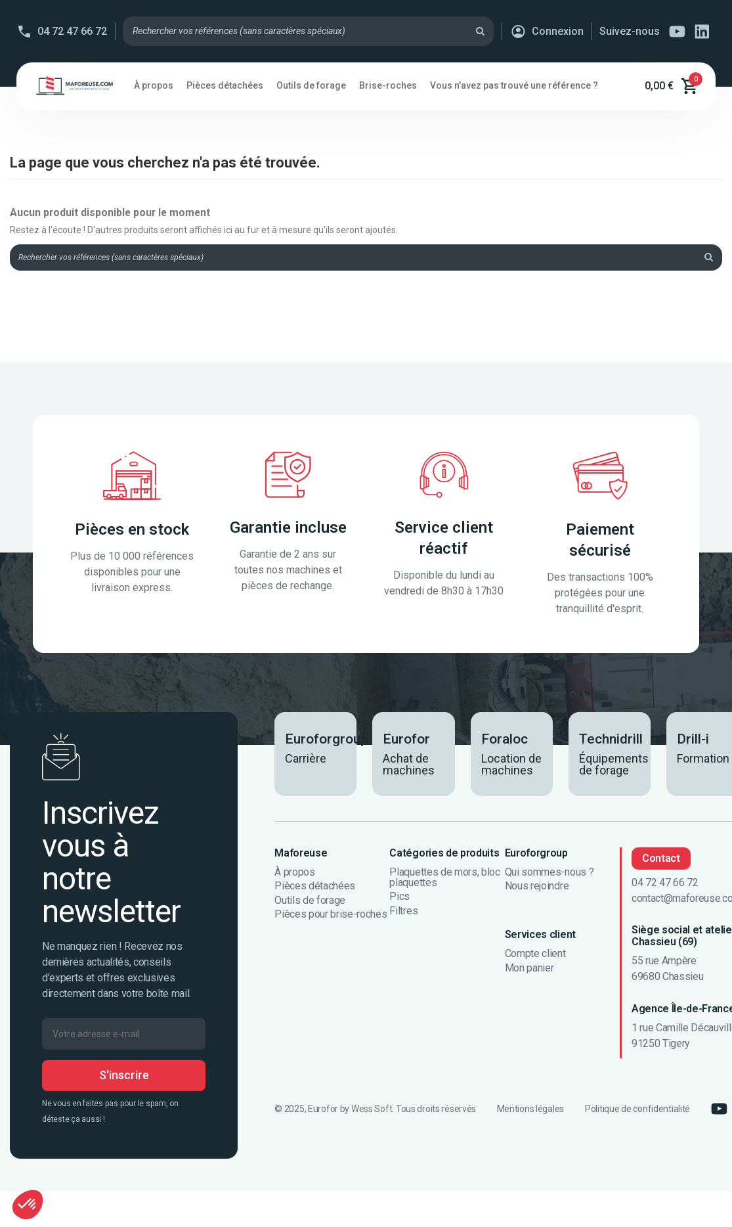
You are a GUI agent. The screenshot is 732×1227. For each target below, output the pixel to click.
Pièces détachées (314, 890)
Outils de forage (309, 904)
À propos (294, 875)
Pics (399, 900)
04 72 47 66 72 (72, 31)
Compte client (535, 957)
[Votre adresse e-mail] (123, 1037)
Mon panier (529, 971)
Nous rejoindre (537, 890)
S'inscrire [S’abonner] (124, 1079)
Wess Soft (371, 1112)
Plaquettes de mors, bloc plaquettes (444, 880)
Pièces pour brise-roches (330, 918)
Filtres (403, 914)
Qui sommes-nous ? (549, 875)
